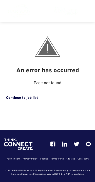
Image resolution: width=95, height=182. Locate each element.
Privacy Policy (30, 158)
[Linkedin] (64, 144)
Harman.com (13, 158)
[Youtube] (88, 144)
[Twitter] (76, 144)
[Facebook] (52, 144)
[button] (86, 12)
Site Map (70, 158)
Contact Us (83, 158)
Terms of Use (57, 158)
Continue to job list (22, 98)
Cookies (44, 158)
